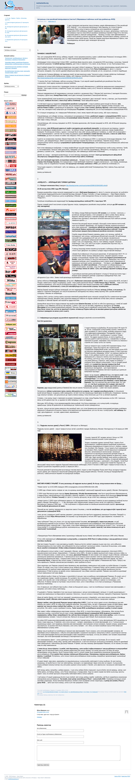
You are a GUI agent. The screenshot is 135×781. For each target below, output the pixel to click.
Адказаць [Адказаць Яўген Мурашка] (39, 717)
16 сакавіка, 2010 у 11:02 (43, 712)
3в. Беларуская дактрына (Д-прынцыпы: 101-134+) (16, 36)
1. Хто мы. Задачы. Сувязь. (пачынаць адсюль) (16, 18)
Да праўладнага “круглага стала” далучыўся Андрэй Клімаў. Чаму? (17, 71)
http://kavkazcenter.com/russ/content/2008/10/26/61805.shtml (86, 185)
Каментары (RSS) (126, 776)
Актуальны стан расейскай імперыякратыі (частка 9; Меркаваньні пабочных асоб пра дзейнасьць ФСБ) (76, 19)
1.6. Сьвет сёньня (63, 691)
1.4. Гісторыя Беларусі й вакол (50, 691)
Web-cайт (39, 740)
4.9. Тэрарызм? (94, 691)
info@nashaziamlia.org (13, 779)
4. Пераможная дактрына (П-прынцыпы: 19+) (16, 40)
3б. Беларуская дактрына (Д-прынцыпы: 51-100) (16, 31)
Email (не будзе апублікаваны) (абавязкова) (49, 734)
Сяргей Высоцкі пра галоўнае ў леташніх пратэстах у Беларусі (16, 67)
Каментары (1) (52, 21)
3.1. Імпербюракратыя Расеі (76, 691)
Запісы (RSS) (117, 776)
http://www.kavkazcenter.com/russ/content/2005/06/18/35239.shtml (59, 78)
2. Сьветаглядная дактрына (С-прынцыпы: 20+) (17, 23)
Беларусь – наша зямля (14, 5)
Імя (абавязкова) (41, 728)
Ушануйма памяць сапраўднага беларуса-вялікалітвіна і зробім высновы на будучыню (17, 63)
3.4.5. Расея (86, 691)
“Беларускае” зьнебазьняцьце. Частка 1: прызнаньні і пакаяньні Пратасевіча (16, 58)
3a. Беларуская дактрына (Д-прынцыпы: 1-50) (17, 27)
